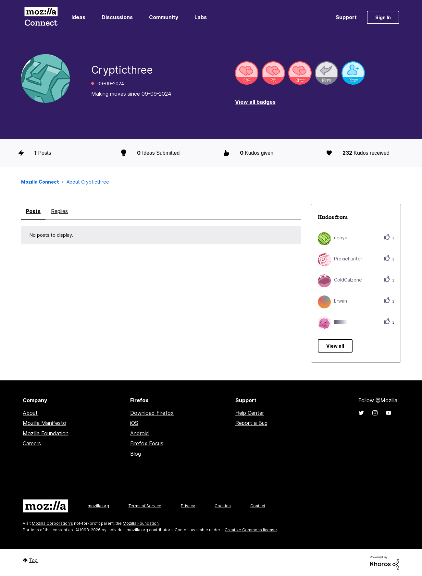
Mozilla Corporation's (52, 523)
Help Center (249, 413)
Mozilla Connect (41, 17)
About (30, 413)
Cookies (223, 505)
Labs (200, 17)
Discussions (117, 17)
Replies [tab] (59, 211)
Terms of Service (145, 505)
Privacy (188, 505)
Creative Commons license (251, 529)
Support (346, 17)
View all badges (255, 102)
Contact (257, 505)
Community (163, 17)
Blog (135, 453)
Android (139, 433)
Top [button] (33, 560)
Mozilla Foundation (45, 433)
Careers (32, 443)
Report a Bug (251, 423)
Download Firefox (152, 413)
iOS (134, 423)
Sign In (383, 17)
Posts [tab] (33, 211)
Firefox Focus (146, 443)
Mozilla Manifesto (44, 423)
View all (335, 346)
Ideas (78, 17)
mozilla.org (98, 505)
